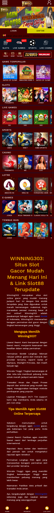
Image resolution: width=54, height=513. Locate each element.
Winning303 (41, 494)
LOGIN (13, 31)
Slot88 (44, 316)
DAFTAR (40, 31)
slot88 (37, 426)
